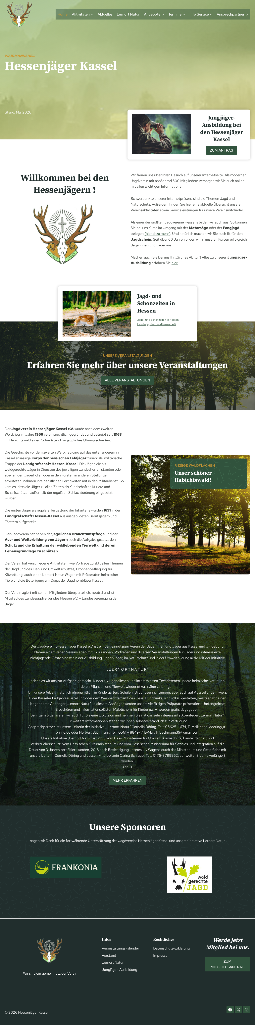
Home (63, 14)
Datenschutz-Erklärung (171, 948)
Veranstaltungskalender (120, 948)
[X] (238, 1009)
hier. (175, 263)
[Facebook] (230, 1009)
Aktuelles (105, 14)
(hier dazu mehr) (157, 233)
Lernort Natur (128, 14)
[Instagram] (246, 1009)
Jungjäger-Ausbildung (119, 969)
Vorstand (109, 955)
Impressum (162, 955)
